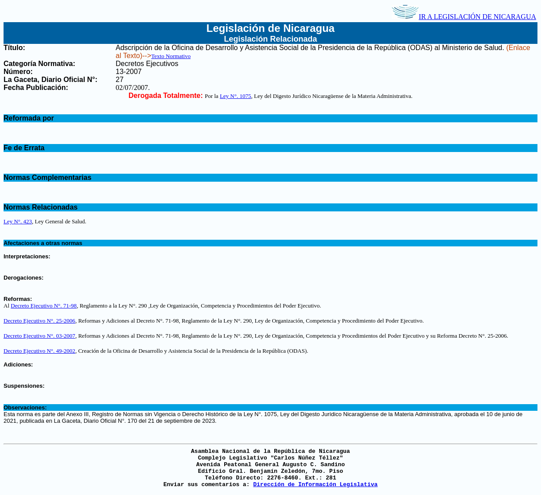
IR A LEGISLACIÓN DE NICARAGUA (464, 16)
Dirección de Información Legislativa (315, 484)
